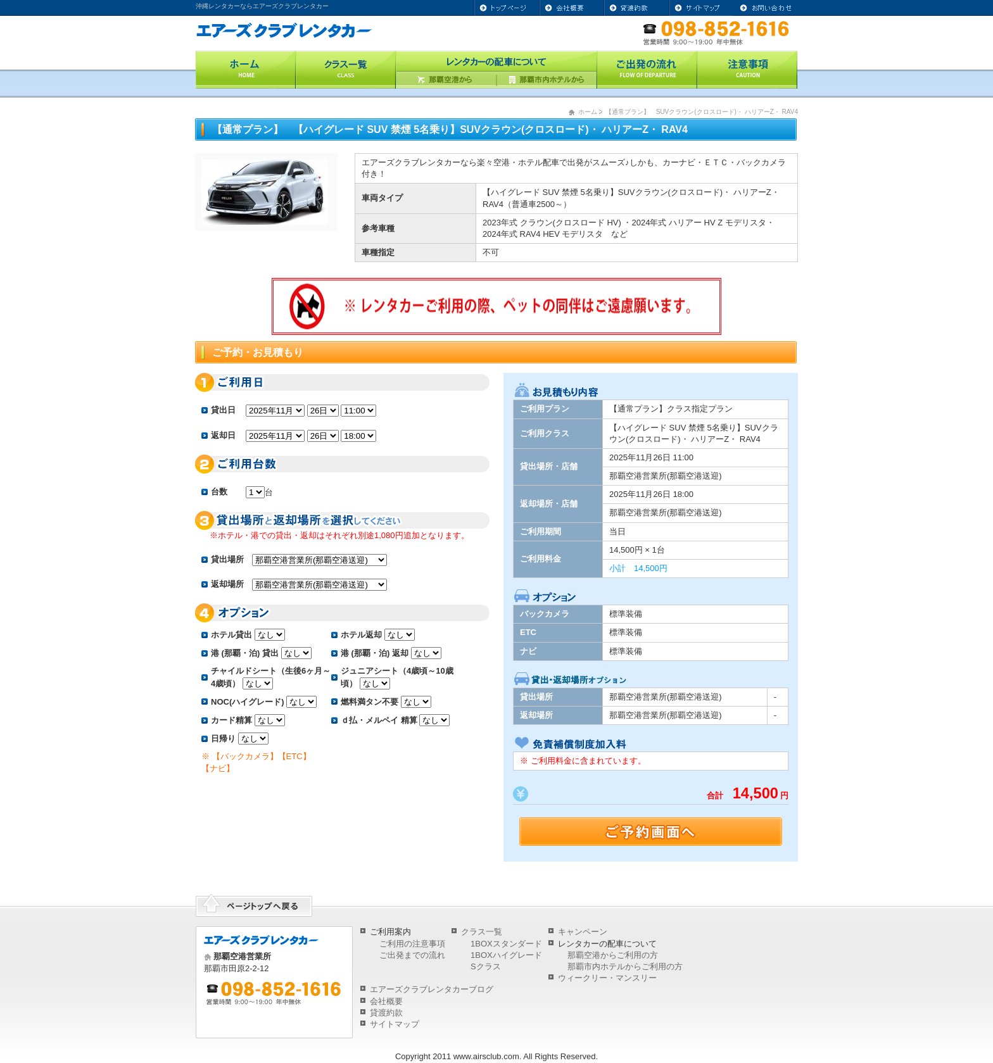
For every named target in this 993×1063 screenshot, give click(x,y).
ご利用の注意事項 (412, 943)
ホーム (587, 111)
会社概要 (386, 1001)
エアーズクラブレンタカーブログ (431, 989)
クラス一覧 (481, 931)
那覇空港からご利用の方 (612, 955)
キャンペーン (582, 931)
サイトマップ (394, 1024)
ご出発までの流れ (412, 955)
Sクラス (486, 966)
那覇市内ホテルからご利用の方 (625, 966)
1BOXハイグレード (506, 955)
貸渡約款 (386, 1012)
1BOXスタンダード (506, 943)
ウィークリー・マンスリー (607, 978)
